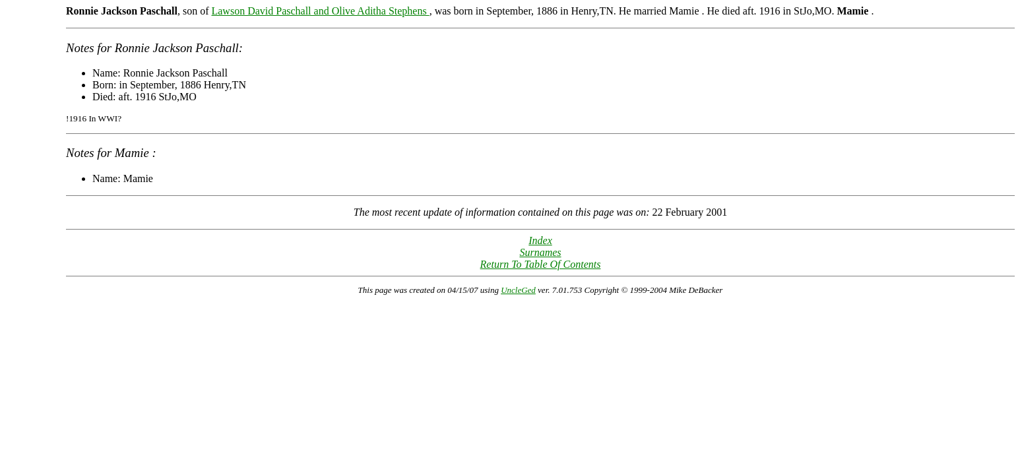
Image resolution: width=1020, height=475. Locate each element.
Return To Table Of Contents (540, 264)
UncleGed (518, 290)
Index (540, 240)
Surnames (540, 252)
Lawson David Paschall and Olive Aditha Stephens (320, 10)
